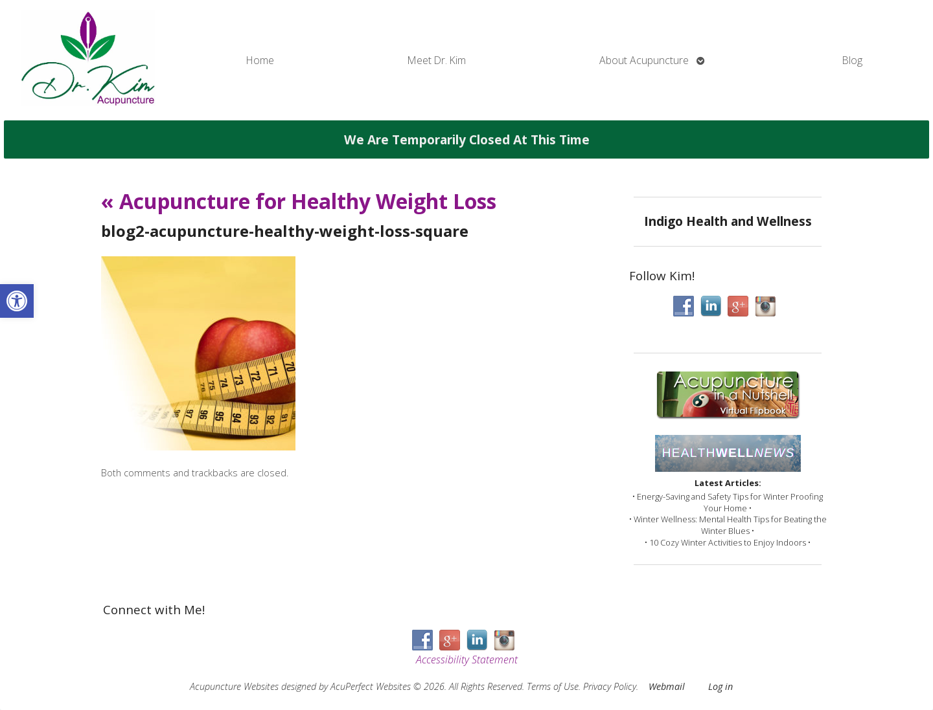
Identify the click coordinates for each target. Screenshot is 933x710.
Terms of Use (553, 686)
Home (260, 60)
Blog (852, 60)
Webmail (667, 686)
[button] (17, 301)
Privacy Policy (609, 686)
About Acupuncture (644, 60)
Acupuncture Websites (234, 686)
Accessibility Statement (467, 659)
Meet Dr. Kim (437, 60)
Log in (720, 686)
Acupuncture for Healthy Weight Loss (298, 201)
